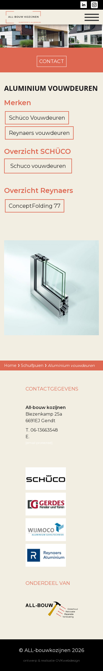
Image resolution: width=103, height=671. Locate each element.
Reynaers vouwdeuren (39, 133)
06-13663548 (44, 430)
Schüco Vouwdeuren (37, 117)
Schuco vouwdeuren (38, 166)
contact (51, 61)
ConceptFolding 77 (34, 206)
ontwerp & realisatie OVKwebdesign (51, 660)
